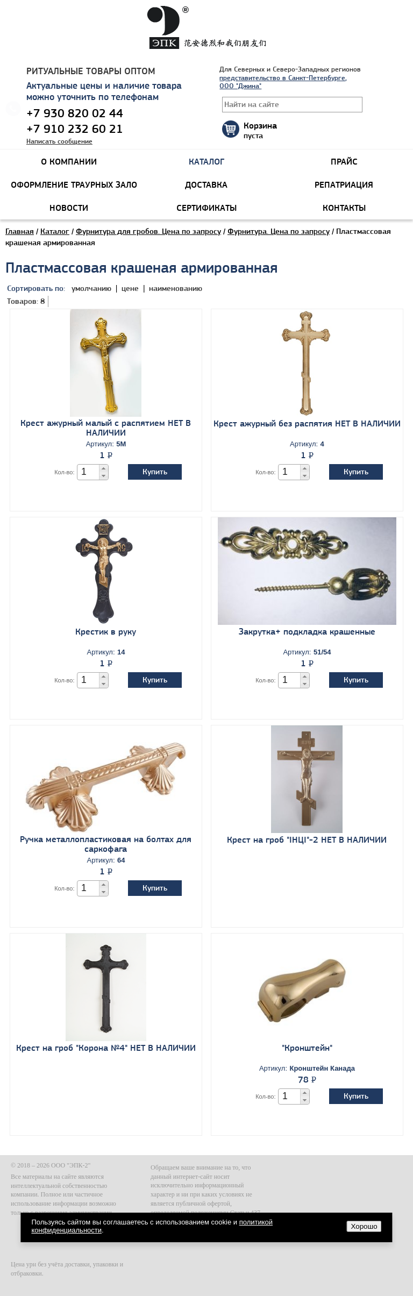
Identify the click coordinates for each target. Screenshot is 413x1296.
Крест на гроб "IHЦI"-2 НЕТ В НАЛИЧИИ (307, 839)
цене (131, 288)
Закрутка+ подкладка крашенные (307, 631)
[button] (103, 468)
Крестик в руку (105, 631)
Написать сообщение (59, 141)
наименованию (175, 288)
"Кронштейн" (307, 1047)
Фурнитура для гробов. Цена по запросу (148, 231)
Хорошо (364, 1226)
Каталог (54, 231)
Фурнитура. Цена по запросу (278, 231)
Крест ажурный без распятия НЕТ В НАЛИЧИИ (307, 423)
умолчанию (91, 288)
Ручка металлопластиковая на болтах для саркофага (105, 844)
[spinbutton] (88, 472)
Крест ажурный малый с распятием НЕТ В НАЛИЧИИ (105, 427)
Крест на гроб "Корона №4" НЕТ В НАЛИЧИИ (106, 1047)
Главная (19, 231)
